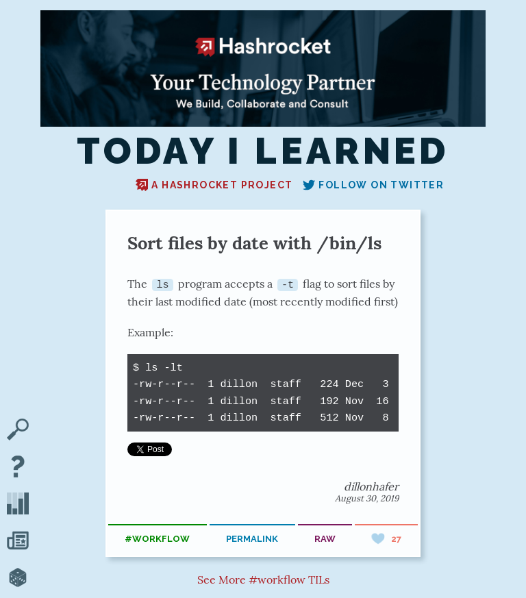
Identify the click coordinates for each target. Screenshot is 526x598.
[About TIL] (17, 468)
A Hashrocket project (214, 185)
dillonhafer (371, 486)
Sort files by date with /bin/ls (254, 243)
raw (325, 539)
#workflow (157, 539)
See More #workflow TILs (263, 579)
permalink (252, 539)
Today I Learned (263, 151)
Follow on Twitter (373, 185)
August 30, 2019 (367, 498)
